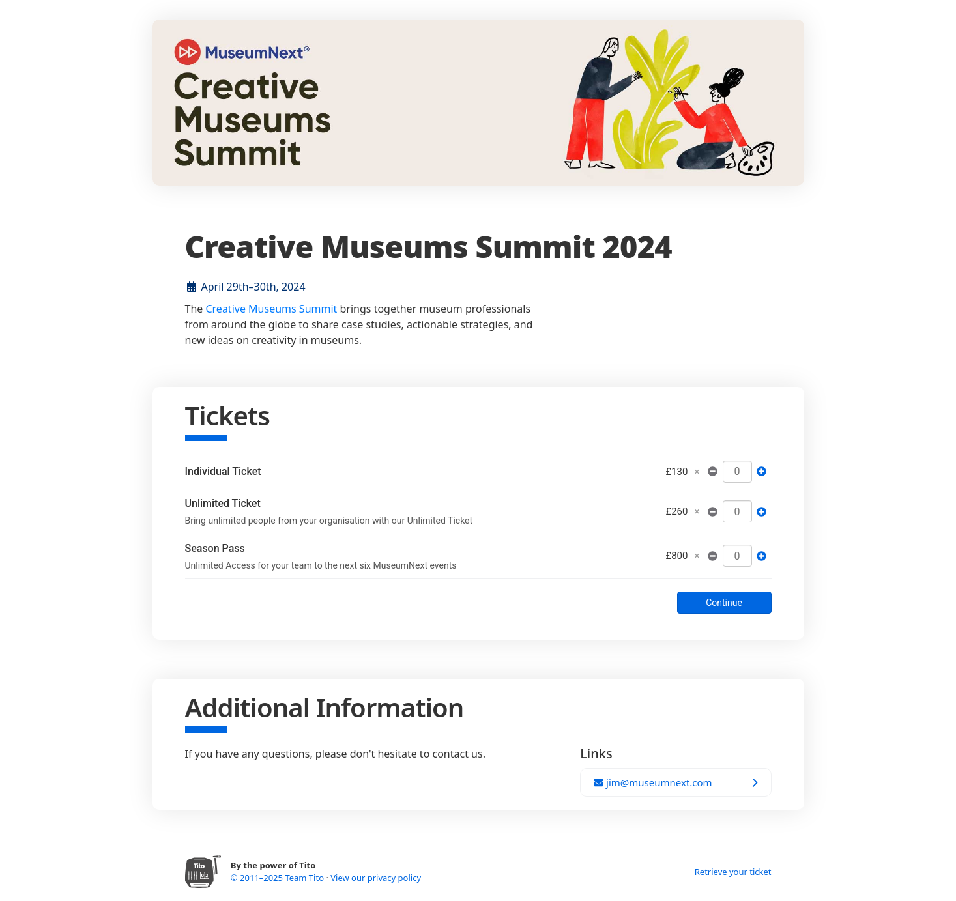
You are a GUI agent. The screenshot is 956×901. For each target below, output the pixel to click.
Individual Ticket (223, 471)
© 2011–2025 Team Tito (278, 877)
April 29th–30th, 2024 (253, 286)
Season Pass (215, 548)
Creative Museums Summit (271, 309)
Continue (724, 602)
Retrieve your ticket (733, 872)
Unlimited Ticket (223, 503)
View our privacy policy (375, 877)
